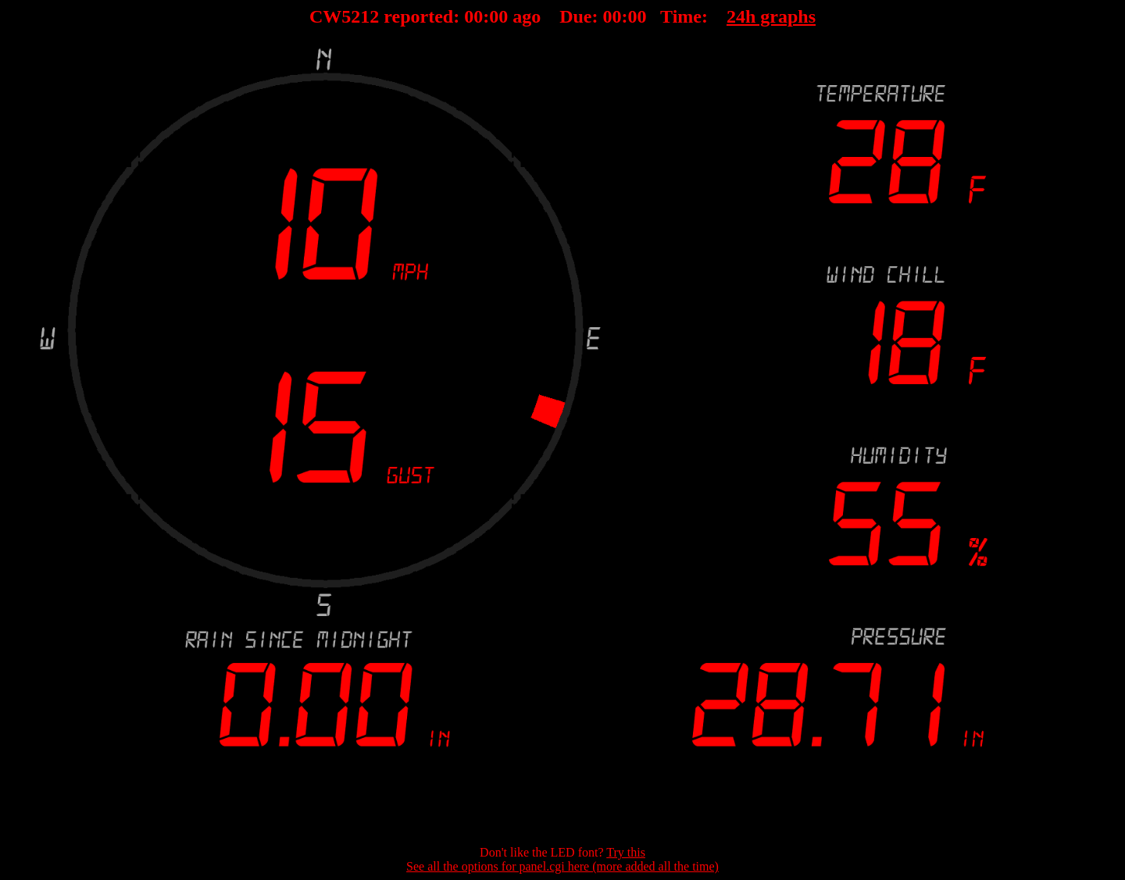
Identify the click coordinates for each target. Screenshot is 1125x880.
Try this (625, 852)
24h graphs (771, 16)
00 (473, 16)
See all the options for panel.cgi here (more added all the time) (562, 866)
